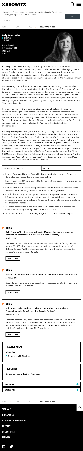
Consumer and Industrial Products (23, 374)
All (30, 27)
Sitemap (6, 409)
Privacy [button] (6, 20)
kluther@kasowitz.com (10, 45)
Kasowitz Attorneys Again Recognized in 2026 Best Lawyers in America (41, 274)
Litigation (10, 352)
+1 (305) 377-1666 (10, 48)
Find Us (6, 437)
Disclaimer (8, 414)
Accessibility (9, 431)
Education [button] (9, 384)
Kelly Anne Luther (47, 27)
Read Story (13, 258)
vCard (4, 53)
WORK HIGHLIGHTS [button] (13, 168)
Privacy (6, 426)
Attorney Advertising (14, 420)
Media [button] (46, 168)
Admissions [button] (10, 390)
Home (4, 27)
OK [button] (72, 16)
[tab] (41, 195)
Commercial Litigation (19, 356)
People (17, 27)
